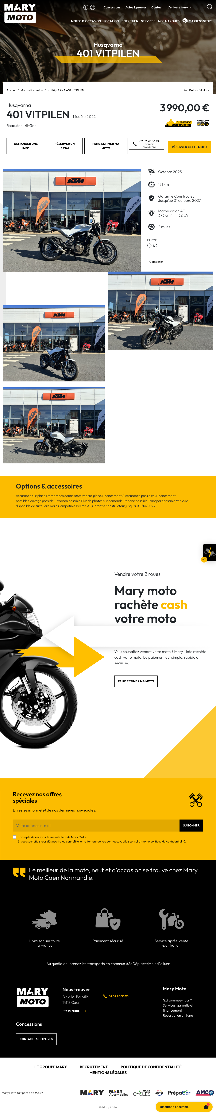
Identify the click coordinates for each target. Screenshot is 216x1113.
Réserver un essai (65, 146)
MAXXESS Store (201, 21)
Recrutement (94, 1067)
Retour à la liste (196, 90)
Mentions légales (108, 1072)
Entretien (130, 21)
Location (111, 21)
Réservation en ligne (178, 1015)
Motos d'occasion (86, 21)
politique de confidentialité (167, 841)
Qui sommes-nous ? (177, 1000)
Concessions (112, 7)
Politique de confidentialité (151, 1067)
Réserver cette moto (189, 147)
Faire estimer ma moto (105, 146)
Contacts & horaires (36, 1039)
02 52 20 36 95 (115, 996)
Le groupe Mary (50, 1067)
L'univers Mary (178, 7)
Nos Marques (169, 21)
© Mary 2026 (108, 1107)
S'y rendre (74, 1011)
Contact (157, 7)
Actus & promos (135, 7)
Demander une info (26, 146)
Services (148, 21)
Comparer (156, 262)
